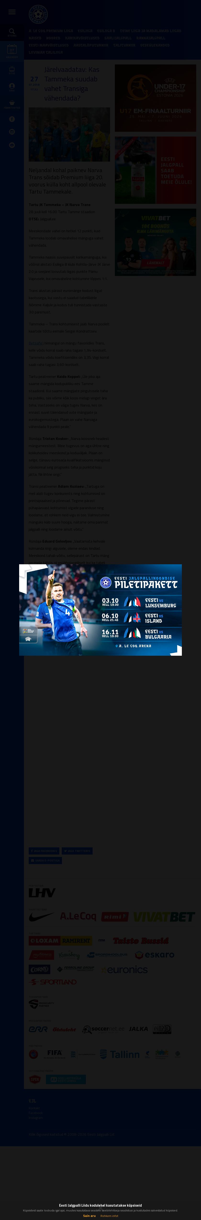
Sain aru (89, 1215)
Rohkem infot (109, 1216)
